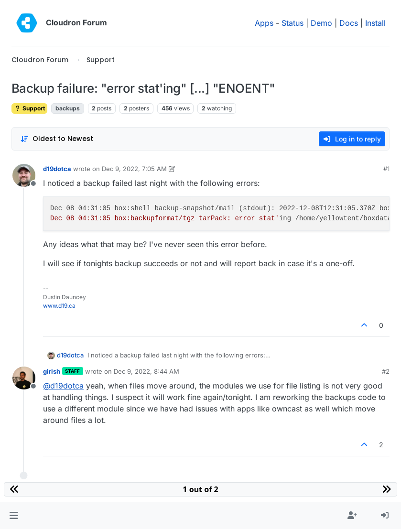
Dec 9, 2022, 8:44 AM (146, 371)
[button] (13, 515)
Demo (321, 23)
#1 (386, 169)
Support (29, 108)
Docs (348, 23)
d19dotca (57, 169)
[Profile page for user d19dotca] (23, 175)
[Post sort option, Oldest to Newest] (57, 138)
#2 (386, 371)
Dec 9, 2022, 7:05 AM (134, 169)
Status (292, 23)
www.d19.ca (59, 305)
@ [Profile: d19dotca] (63, 385)
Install (375, 23)
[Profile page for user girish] (23, 378)
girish (51, 371)
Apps (264, 23)
